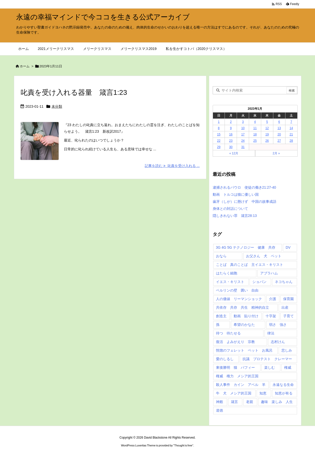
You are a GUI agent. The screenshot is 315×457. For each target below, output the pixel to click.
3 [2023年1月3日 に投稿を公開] (243, 122)
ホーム (25, 66)
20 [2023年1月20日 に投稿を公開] (279, 134)
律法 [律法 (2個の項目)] (270, 333)
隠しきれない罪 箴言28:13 (235, 216)
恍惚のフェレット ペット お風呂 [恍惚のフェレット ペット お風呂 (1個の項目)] (244, 350)
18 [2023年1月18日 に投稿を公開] (255, 134)
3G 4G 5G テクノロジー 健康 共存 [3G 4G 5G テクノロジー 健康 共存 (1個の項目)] (246, 247)
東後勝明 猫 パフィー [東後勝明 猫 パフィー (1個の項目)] (235, 367)
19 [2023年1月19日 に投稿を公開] (267, 134)
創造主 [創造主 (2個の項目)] (221, 316)
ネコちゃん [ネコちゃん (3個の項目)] (284, 282)
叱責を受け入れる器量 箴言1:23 (73, 92)
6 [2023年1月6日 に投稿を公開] (279, 122)
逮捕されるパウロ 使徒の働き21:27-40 (244, 187)
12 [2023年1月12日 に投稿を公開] (267, 128)
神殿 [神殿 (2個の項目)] (219, 402)
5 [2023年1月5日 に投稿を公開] (267, 122)
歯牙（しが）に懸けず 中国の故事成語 (244, 201)
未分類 (57, 106)
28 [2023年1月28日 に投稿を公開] (291, 140)
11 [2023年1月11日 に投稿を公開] (255, 128)
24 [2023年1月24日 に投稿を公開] (243, 140)
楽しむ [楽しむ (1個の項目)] (269, 367)
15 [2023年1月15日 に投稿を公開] (218, 134)
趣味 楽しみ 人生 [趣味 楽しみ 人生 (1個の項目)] (277, 402)
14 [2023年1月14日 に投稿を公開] (291, 128)
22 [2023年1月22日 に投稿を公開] (218, 140)
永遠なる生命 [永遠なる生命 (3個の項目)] (283, 385)
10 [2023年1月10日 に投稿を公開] (243, 128)
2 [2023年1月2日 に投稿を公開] (231, 122)
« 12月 (233, 153)
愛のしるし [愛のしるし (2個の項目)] (225, 359)
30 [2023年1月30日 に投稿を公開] (230, 147)
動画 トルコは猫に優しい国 (236, 194)
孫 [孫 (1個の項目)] (218, 325)
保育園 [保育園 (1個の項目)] (288, 299)
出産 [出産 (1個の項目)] (284, 307)
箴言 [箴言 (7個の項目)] (234, 402)
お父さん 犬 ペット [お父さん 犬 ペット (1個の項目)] (263, 256)
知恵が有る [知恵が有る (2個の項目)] (284, 393)
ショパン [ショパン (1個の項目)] (259, 282)
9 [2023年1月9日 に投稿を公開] (231, 128)
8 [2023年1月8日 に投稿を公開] (219, 128)
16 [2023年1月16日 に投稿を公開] (230, 134)
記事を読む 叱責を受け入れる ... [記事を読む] (172, 166)
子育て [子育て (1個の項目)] (288, 316)
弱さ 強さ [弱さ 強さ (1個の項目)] (278, 325)
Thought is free (183, 445)
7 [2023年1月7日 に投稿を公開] (291, 122)
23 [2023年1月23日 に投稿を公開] (230, 140)
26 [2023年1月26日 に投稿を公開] (267, 140)
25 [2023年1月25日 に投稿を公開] (255, 140)
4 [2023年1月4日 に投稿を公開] (255, 122)
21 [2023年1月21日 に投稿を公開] (291, 134)
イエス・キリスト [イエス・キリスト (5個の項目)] (230, 282)
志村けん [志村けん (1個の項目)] (278, 342)
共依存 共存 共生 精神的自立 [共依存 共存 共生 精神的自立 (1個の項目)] (242, 307)
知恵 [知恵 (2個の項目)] (262, 393)
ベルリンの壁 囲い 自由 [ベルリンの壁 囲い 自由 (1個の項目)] (237, 290)
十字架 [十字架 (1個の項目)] (270, 316)
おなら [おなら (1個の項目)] (221, 256)
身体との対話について (230, 209)
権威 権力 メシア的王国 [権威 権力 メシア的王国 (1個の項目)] (237, 376)
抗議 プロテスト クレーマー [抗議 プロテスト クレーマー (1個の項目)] (267, 359)
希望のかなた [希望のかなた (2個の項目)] (244, 325)
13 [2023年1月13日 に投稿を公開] (279, 128)
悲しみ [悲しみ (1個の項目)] (286, 350)
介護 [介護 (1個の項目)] (272, 299)
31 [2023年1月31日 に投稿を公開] (243, 147)
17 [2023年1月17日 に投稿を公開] (243, 134)
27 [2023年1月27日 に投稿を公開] (279, 140)
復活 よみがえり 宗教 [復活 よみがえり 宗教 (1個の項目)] (235, 342)
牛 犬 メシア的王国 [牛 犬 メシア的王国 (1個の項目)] (233, 393)
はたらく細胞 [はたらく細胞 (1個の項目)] (226, 273)
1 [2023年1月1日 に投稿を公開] (219, 122)
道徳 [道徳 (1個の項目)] (219, 410)
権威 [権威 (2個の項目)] (287, 367)
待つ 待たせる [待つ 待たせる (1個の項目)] (228, 333)
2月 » (276, 153)
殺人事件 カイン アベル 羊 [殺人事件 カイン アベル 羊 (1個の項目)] (240, 385)
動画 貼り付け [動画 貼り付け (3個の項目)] (246, 316)
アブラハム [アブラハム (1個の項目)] (269, 273)
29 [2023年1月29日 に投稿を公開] (218, 147)
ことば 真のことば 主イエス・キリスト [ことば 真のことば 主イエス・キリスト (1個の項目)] (249, 265)
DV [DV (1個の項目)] (288, 247)
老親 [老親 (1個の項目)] (249, 402)
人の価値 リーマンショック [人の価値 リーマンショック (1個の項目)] (239, 299)
